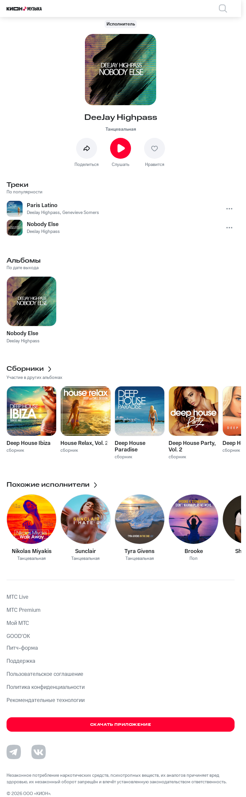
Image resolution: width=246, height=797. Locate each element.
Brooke (194, 551)
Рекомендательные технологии (46, 700)
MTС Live (17, 597)
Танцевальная (121, 129)
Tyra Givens (139, 551)
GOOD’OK (18, 636)
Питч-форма (22, 648)
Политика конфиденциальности (46, 687)
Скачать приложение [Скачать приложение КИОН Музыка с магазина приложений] (120, 724)
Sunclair (85, 551)
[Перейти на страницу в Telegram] (14, 752)
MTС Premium (24, 610)
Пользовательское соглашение (45, 674)
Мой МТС (18, 623)
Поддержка (21, 661)
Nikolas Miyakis (32, 551)
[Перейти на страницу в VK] (38, 752)
